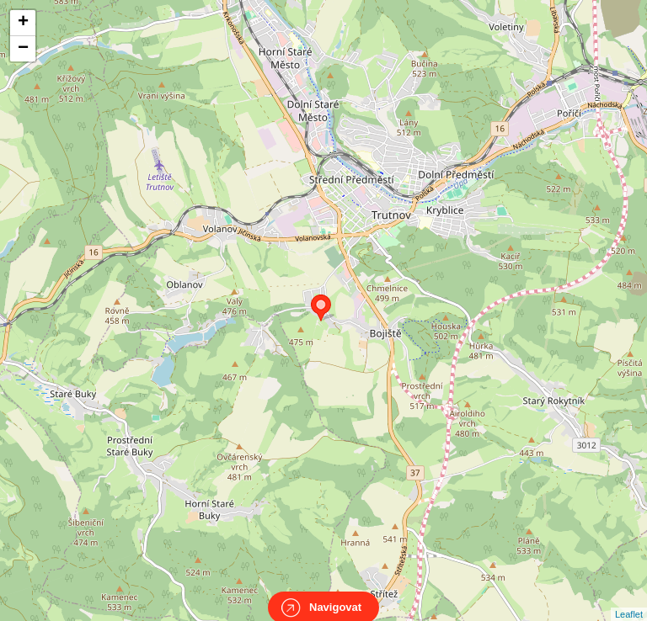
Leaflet (629, 599)
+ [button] (23, 22)
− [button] (23, 48)
